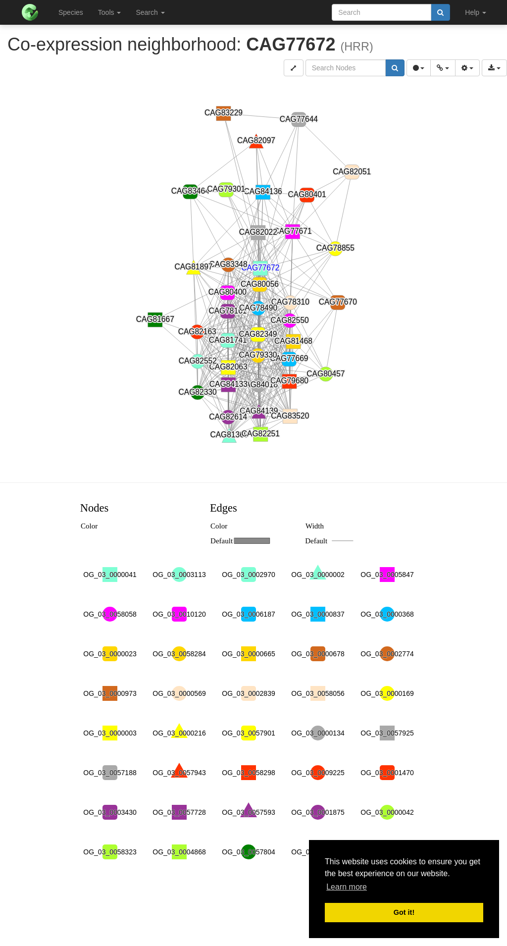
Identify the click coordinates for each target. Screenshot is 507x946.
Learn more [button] (346, 887)
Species (70, 12)
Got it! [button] (404, 912)
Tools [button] (109, 12)
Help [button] (475, 12)
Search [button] (150, 12)
